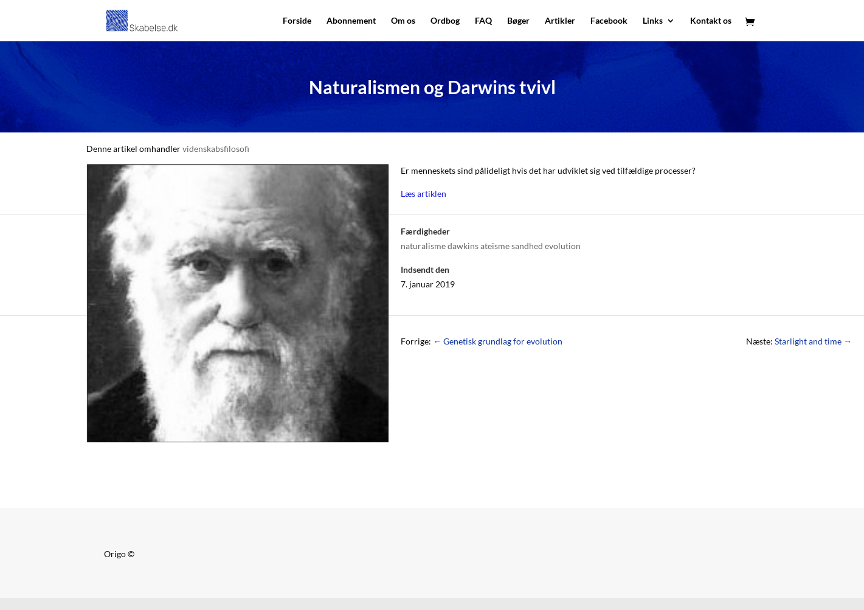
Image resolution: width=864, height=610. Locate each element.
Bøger (518, 21)
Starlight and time (813, 341)
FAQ (483, 21)
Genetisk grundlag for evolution (497, 341)
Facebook (608, 21)
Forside (297, 21)
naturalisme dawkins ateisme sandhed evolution (491, 246)
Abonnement (351, 21)
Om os (403, 21)
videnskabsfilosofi (215, 148)
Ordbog (445, 21)
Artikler (560, 21)
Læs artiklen (423, 193)
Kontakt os (710, 21)
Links (653, 21)
